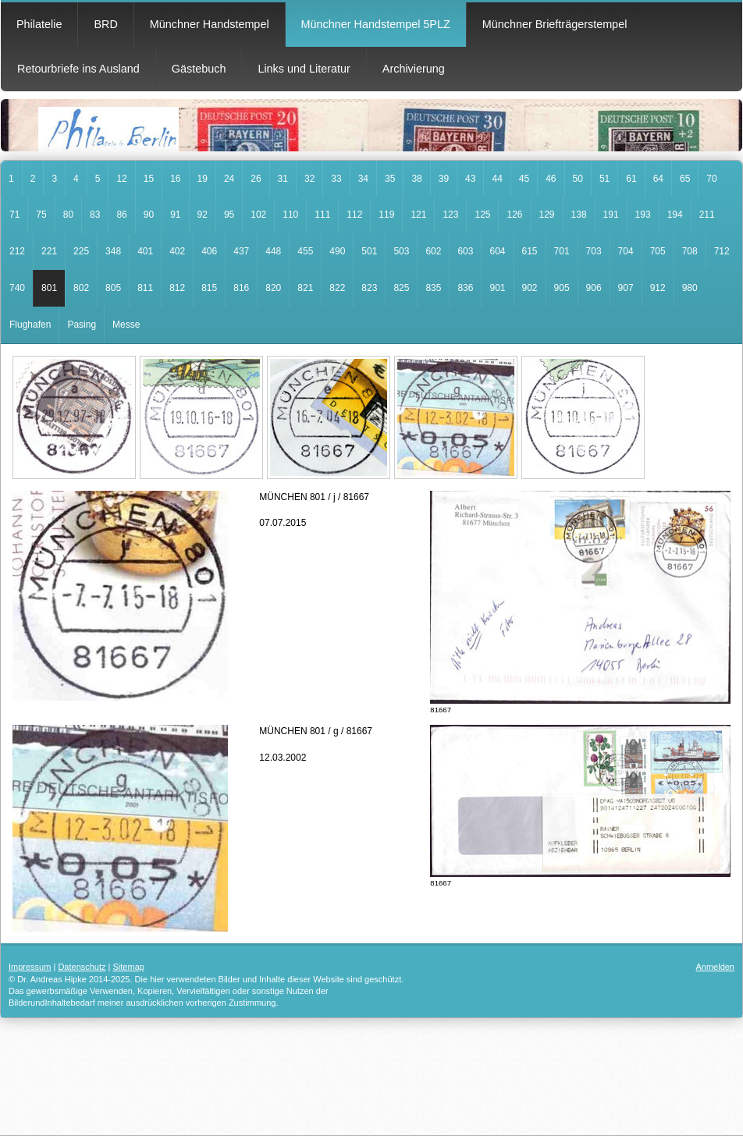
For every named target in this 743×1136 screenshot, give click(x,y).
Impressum (30, 966)
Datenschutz (81, 966)
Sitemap (128, 966)
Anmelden (714, 966)
